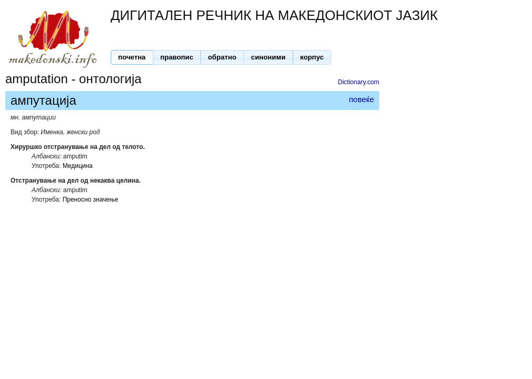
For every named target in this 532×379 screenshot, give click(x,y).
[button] (132, 57)
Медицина (78, 165)
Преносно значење (91, 199)
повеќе (361, 99)
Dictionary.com (358, 82)
